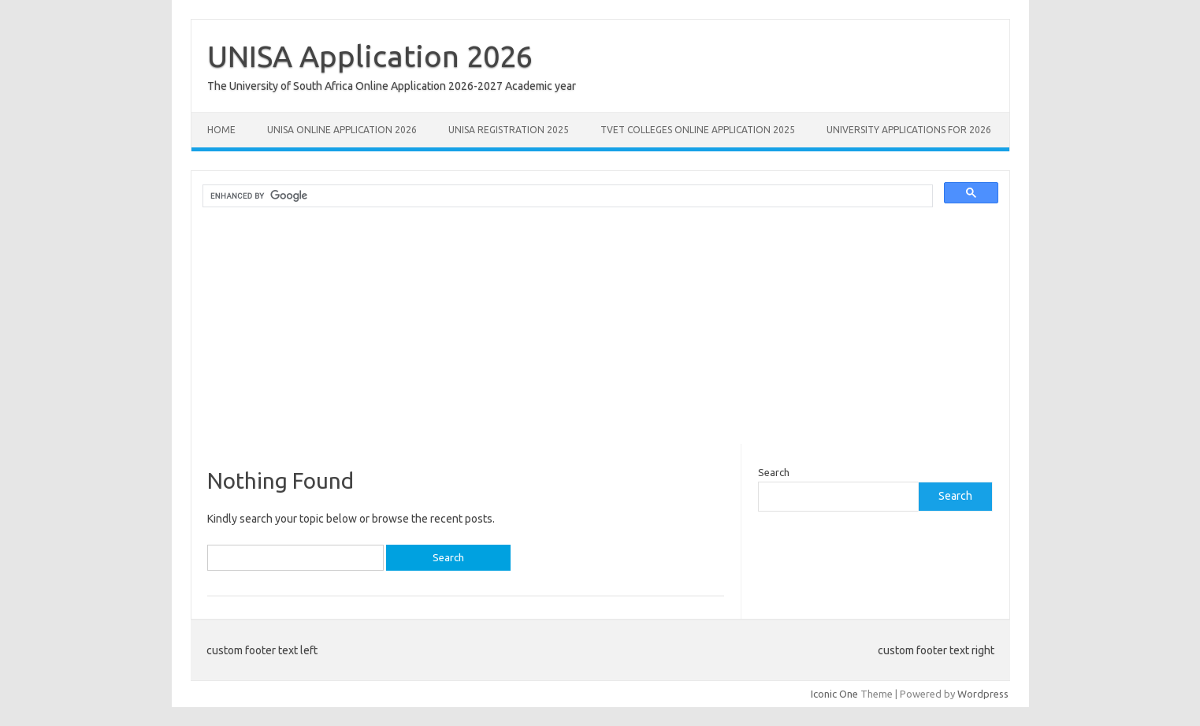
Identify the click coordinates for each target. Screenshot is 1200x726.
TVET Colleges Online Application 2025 (697, 130)
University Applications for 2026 (909, 130)
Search (773, 472)
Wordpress (983, 693)
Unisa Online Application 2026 (342, 130)
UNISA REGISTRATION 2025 (508, 130)
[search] (566, 196)
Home (221, 130)
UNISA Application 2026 (370, 56)
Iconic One (834, 693)
